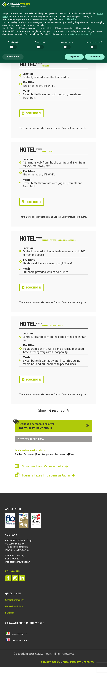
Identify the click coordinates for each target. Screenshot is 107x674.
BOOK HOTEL (33, 113)
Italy (43, 33)
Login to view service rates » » (30, 450)
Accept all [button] (95, 668)
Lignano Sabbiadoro (67, 240)
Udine (51, 151)
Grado (60, 325)
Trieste (45, 65)
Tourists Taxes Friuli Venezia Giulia (46, 475)
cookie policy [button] (70, 631)
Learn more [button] (13, 668)
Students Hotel (22, 33)
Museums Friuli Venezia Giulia (42, 466)
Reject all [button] (74, 668)
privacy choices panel (80, 645)
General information (14, 607)
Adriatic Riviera (49, 240)
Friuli (45, 151)
